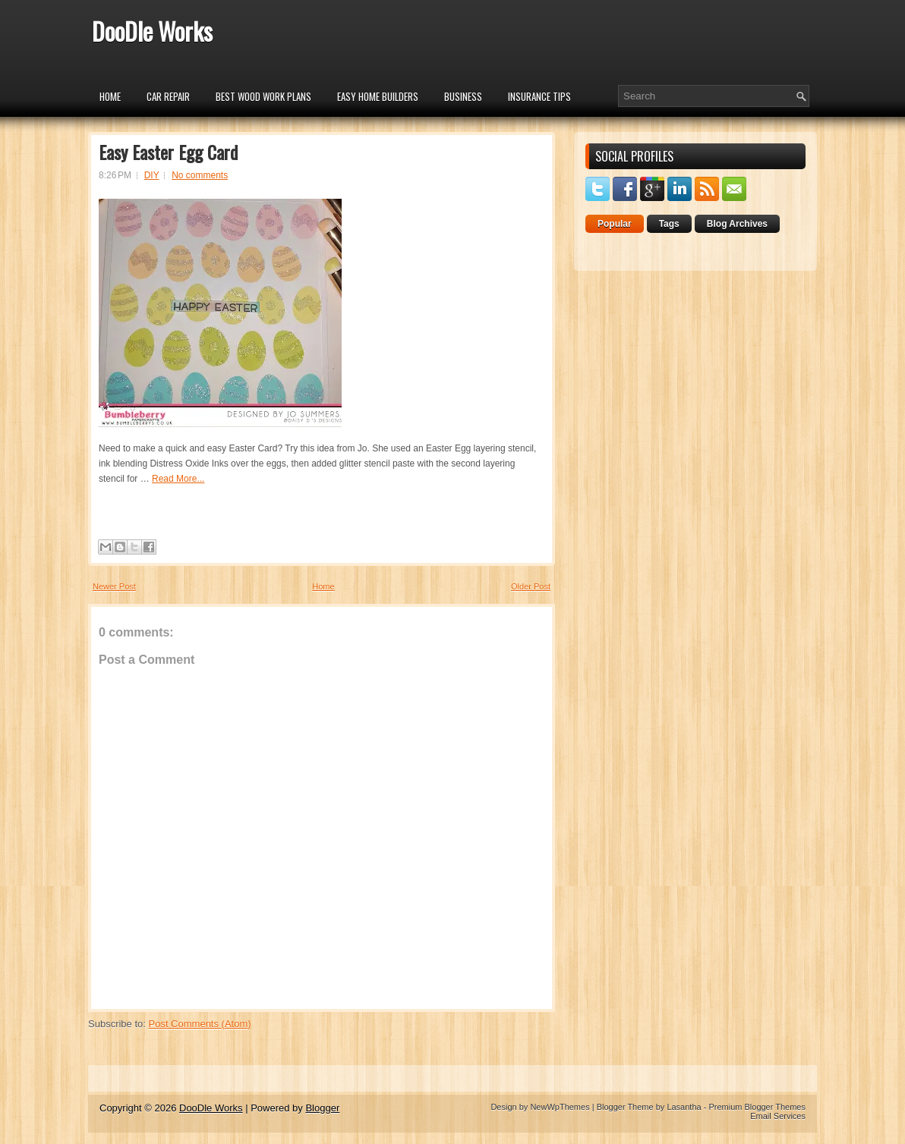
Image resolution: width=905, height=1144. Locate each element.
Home (110, 96)
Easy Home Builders (377, 96)
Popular (615, 223)
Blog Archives (737, 223)
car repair (168, 96)
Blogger (322, 1108)
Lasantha (684, 1106)
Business (463, 96)
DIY (151, 175)
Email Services (778, 1115)
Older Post (530, 586)
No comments (200, 175)
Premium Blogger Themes (757, 1106)
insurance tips (539, 96)
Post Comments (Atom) (200, 1023)
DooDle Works (152, 31)
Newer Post (114, 586)
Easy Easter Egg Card (168, 152)
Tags (669, 223)
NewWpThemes (559, 1106)
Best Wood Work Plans (263, 96)
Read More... (178, 478)
